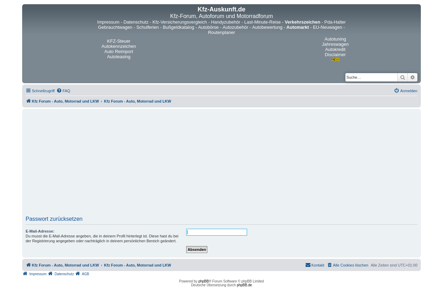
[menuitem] (63, 91)
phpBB (203, 281)
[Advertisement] (221, 164)
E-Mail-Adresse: (40, 231)
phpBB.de (244, 285)
